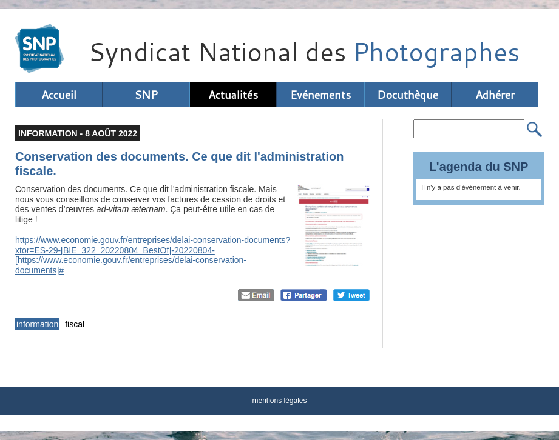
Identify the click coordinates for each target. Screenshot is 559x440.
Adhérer (495, 94)
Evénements (320, 94)
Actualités (233, 94)
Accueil (58, 94)
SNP (146, 94)
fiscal (74, 324)
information (37, 324)
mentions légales (279, 400)
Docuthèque (407, 94)
